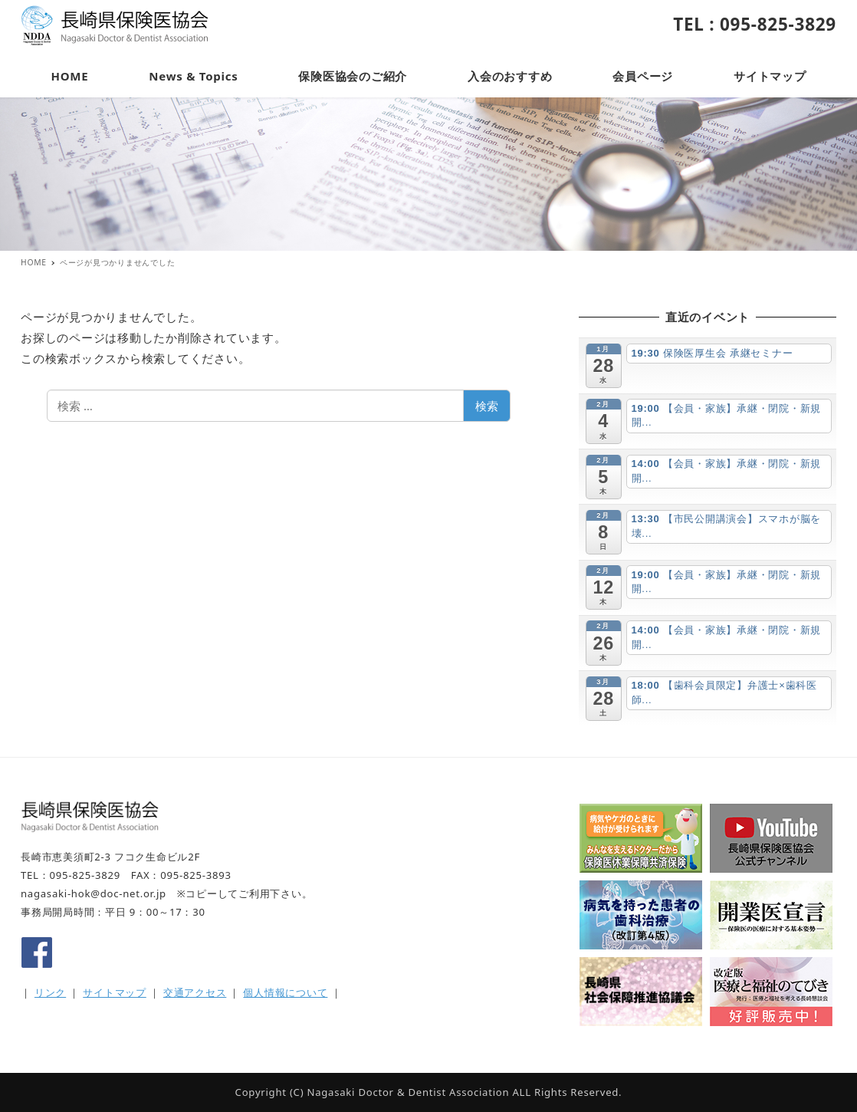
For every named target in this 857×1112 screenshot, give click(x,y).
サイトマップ (114, 992)
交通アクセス (195, 992)
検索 (486, 405)
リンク (50, 992)
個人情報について (285, 992)
